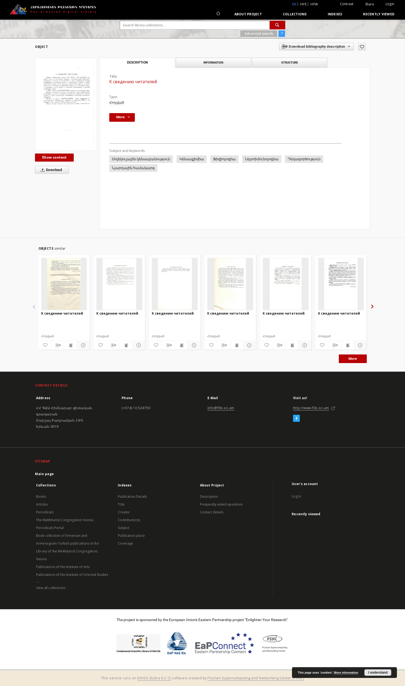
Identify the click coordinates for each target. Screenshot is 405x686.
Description (209, 496)
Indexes (335, 14)
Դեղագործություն (304, 159)
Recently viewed (379, 14)
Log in (296, 496)
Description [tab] (137, 62)
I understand (378, 672)
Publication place (131, 535)
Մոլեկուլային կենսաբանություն (141, 159)
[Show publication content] (70, 345)
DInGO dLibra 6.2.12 (154, 678)
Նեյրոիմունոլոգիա (262, 159)
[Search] (277, 25)
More (352, 359)
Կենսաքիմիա (191, 159)
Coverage (125, 543)
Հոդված (116, 102)
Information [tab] (213, 62)
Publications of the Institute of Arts (63, 567)
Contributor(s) (129, 520)
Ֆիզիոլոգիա (224, 159)
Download (50, 170)
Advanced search (258, 33)
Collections (295, 14)
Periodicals (45, 512)
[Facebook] (296, 418)
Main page (44, 474)
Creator (124, 512)
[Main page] (218, 14)
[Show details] (82, 345)
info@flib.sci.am (221, 408)
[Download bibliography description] (57, 345)
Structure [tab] (289, 62)
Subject (123, 527)
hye (303, 4)
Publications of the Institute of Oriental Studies (72, 574)
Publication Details (132, 496)
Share (369, 4)
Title (121, 504)
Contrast (347, 4)
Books (41, 496)
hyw (314, 4)
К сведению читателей (62, 313)
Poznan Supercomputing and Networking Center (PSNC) (255, 678)
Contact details (211, 512)
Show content (54, 157)
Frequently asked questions (221, 504)
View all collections (50, 588)
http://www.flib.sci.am (311, 408)
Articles (42, 504)
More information (346, 672)
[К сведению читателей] (64, 284)
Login (390, 4)
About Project (248, 14)
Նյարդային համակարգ (133, 168)
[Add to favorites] (362, 46)
